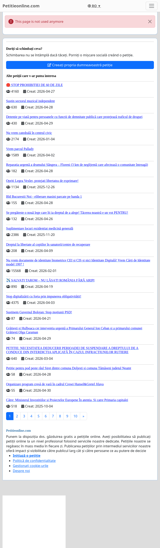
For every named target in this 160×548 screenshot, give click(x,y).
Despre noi (21, 470)
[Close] (150, 21)
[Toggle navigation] (151, 6)
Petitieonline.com (21, 6)
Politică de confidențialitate (34, 460)
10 (75, 416)
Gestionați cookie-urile (30, 465)
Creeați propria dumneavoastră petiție (80, 65)
